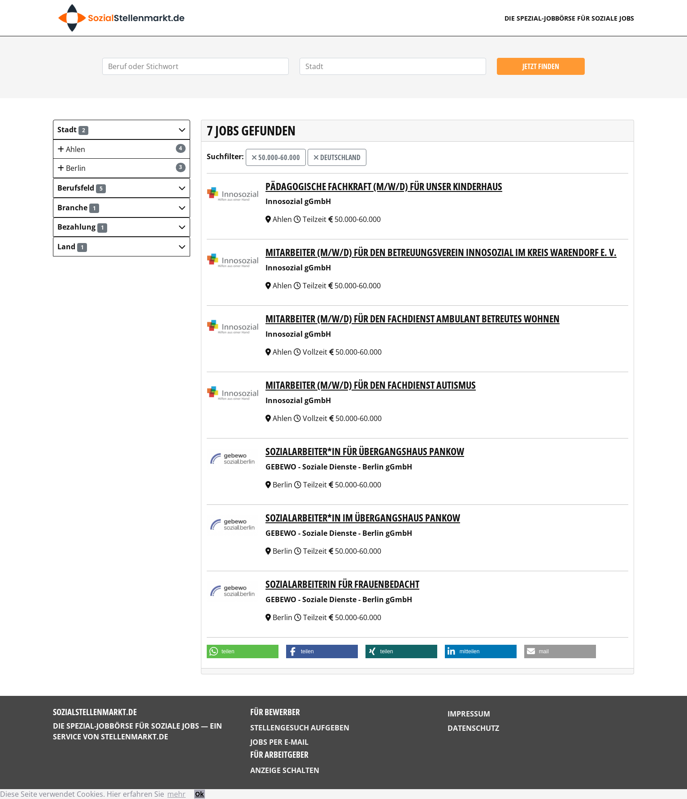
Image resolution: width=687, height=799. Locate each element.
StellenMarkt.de (134, 737)
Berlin (121, 168)
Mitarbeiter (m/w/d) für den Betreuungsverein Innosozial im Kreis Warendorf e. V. (441, 252)
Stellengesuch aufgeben (299, 728)
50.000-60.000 (276, 157)
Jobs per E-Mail (279, 742)
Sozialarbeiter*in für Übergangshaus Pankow (364, 451)
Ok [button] (199, 794)
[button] (121, 129)
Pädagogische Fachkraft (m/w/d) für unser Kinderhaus (383, 186)
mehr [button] (176, 794)
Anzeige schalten (284, 770)
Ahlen (121, 149)
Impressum (469, 714)
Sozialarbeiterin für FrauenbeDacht (342, 584)
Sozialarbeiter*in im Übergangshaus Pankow (362, 518)
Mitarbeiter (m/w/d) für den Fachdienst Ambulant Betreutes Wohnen (412, 319)
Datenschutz (473, 728)
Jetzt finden (540, 66)
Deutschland (337, 157)
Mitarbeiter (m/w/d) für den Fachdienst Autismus (370, 385)
